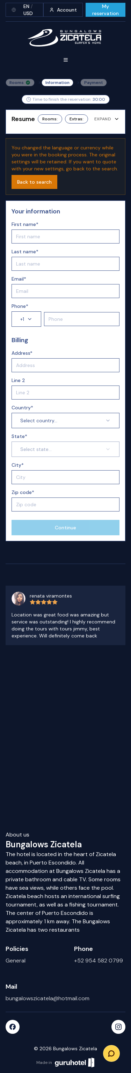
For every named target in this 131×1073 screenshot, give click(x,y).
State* (19, 436)
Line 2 (18, 380)
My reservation (105, 9)
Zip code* (23, 492)
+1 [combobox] (26, 319)
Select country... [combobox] (65, 420)
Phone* (20, 306)
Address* (22, 353)
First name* (25, 224)
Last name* (25, 251)
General (16, 960)
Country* (22, 407)
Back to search (34, 182)
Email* (19, 278)
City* (18, 465)
